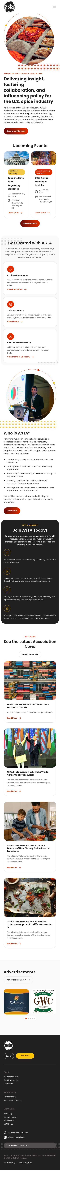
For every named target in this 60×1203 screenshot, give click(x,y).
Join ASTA (25, 1056)
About (6, 1072)
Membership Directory (13, 1100)
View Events (15, 321)
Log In (8, 1056)
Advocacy (8, 1113)
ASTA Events (9, 1120)
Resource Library (10, 1117)
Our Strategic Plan (11, 1080)
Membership (10, 1092)
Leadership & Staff (11, 1076)
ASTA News (8, 1124)
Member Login (10, 1097)
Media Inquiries (25, 1162)
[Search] (31, 1145)
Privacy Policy (9, 1162)
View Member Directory (20, 356)
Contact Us (8, 1083)
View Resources (17, 289)
